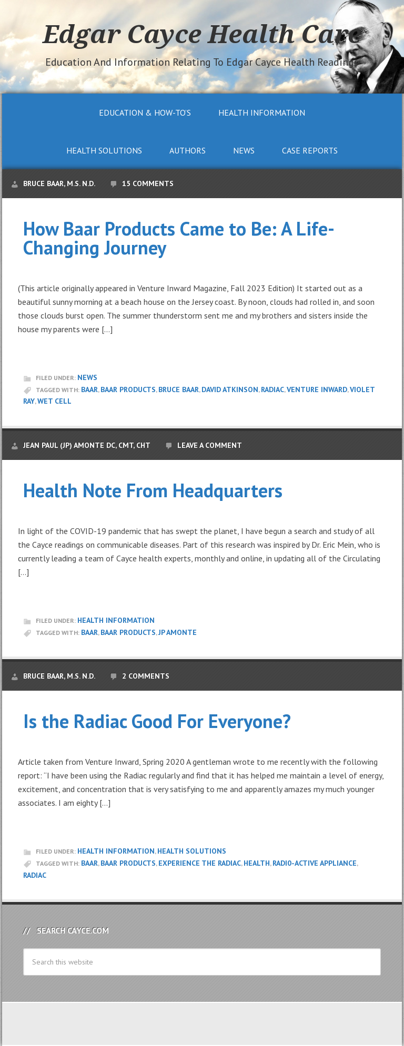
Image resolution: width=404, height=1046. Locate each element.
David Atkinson (229, 389)
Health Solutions (191, 851)
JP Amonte (177, 632)
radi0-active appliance (314, 863)
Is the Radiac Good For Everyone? (157, 721)
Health (257, 863)
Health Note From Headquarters (152, 490)
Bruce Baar (178, 389)
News (87, 377)
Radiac (272, 389)
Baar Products (128, 389)
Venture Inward (317, 389)
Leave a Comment (209, 445)
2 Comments (145, 676)
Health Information (116, 620)
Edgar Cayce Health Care (202, 33)
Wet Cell (54, 401)
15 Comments (148, 183)
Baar (89, 389)
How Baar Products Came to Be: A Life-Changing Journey (179, 238)
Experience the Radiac (199, 863)
